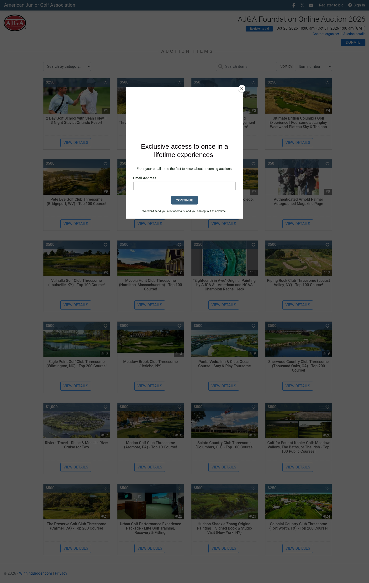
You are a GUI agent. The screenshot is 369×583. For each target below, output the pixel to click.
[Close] (241, 88)
